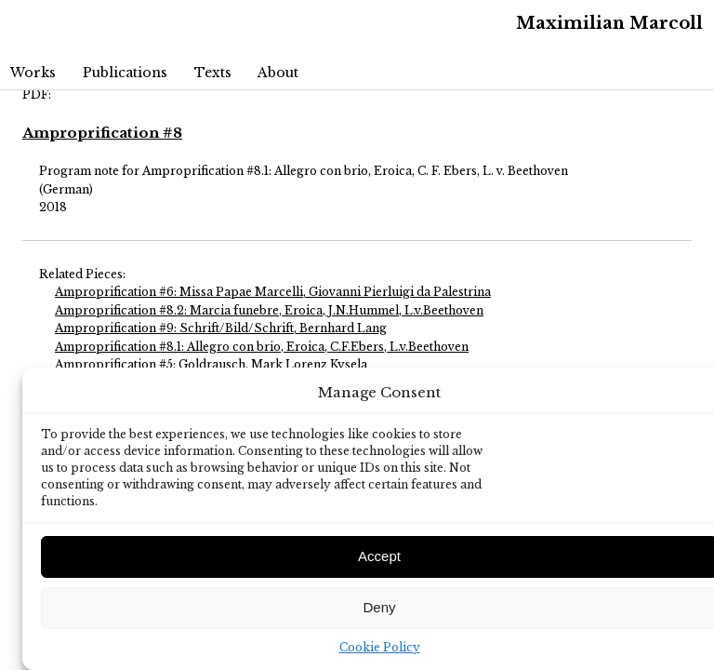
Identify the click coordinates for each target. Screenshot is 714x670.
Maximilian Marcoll (609, 23)
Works (33, 72)
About (278, 72)
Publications (125, 72)
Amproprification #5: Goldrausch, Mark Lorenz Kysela (211, 364)
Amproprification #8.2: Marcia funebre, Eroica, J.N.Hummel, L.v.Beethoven (269, 310)
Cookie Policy (379, 647)
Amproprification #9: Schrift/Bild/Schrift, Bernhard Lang (221, 328)
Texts (212, 72)
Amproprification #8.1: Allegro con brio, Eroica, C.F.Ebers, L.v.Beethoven (262, 347)
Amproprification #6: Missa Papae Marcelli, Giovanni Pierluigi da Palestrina (273, 292)
